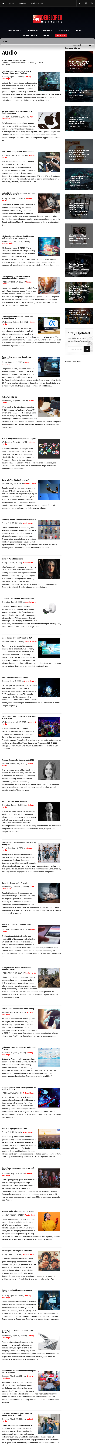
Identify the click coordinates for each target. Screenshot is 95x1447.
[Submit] (90, 45)
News (79, 30)
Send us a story (37, 3)
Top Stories (14, 30)
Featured (32, 30)
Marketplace (30, 35)
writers (11, 3)
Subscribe (65, 30)
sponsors (22, 3)
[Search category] (77, 45)
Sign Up (61, 35)
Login (46, 35)
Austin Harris (28, 523)
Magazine (48, 30)
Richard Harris (7, 244)
